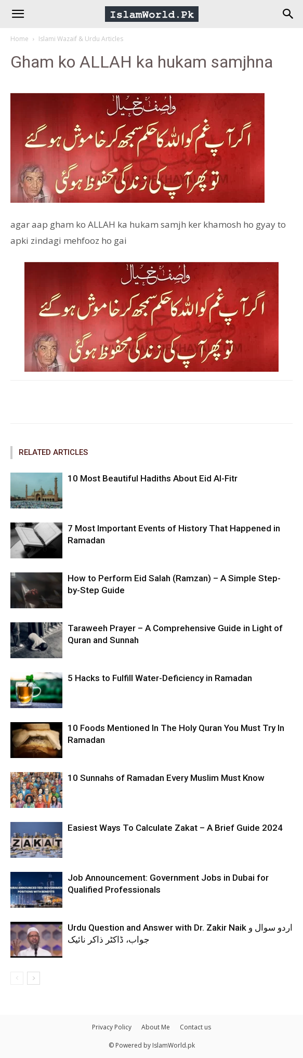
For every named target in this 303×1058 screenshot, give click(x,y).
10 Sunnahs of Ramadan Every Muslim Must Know (166, 778)
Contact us (195, 1027)
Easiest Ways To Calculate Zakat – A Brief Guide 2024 (175, 827)
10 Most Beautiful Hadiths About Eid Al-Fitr (153, 478)
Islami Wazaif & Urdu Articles (80, 38)
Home (19, 38)
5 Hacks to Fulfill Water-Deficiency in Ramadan (160, 678)
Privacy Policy (111, 1027)
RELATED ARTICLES (53, 452)
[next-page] (33, 978)
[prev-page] (16, 978)
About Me (155, 1027)
